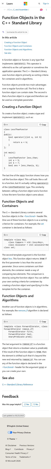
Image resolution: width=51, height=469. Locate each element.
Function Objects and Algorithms (18, 49)
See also (7, 53)
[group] (25, 244)
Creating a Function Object (15, 42)
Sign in (46, 3)
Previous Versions (27, 445)
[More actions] (46, 10)
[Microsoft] (25, 3)
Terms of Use (10, 457)
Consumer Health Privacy (16, 453)
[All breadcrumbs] (4, 10)
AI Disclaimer (10, 445)
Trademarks (24, 457)
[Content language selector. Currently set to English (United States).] (17, 426)
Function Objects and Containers (18, 46)
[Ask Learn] (41, 10)
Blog (7, 449)
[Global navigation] (2, 3)
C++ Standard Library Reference (17, 384)
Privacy (30, 449)
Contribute (18, 449)
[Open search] (39, 3)
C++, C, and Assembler (18, 9)
